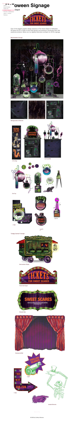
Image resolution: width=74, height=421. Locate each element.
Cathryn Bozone (6, 3)
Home (5, 5)
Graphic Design (7, 10)
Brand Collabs (7, 7)
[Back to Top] (37, 412)
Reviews (6, 15)
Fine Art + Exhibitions (9, 12)
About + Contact (7, 13)
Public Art (6, 8)
